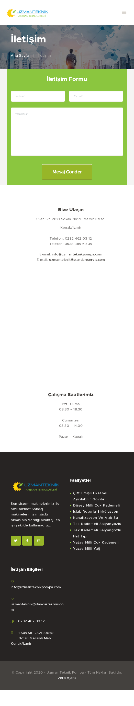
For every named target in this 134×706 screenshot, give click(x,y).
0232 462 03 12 (31, 624)
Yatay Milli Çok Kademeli (96, 545)
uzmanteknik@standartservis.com (77, 263)
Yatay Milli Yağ (86, 551)
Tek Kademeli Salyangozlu (97, 527)
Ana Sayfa (20, 55)
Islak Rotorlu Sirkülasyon (95, 514)
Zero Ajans (67, 681)
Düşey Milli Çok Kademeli (96, 508)
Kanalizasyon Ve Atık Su (95, 521)
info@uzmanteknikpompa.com (77, 257)
